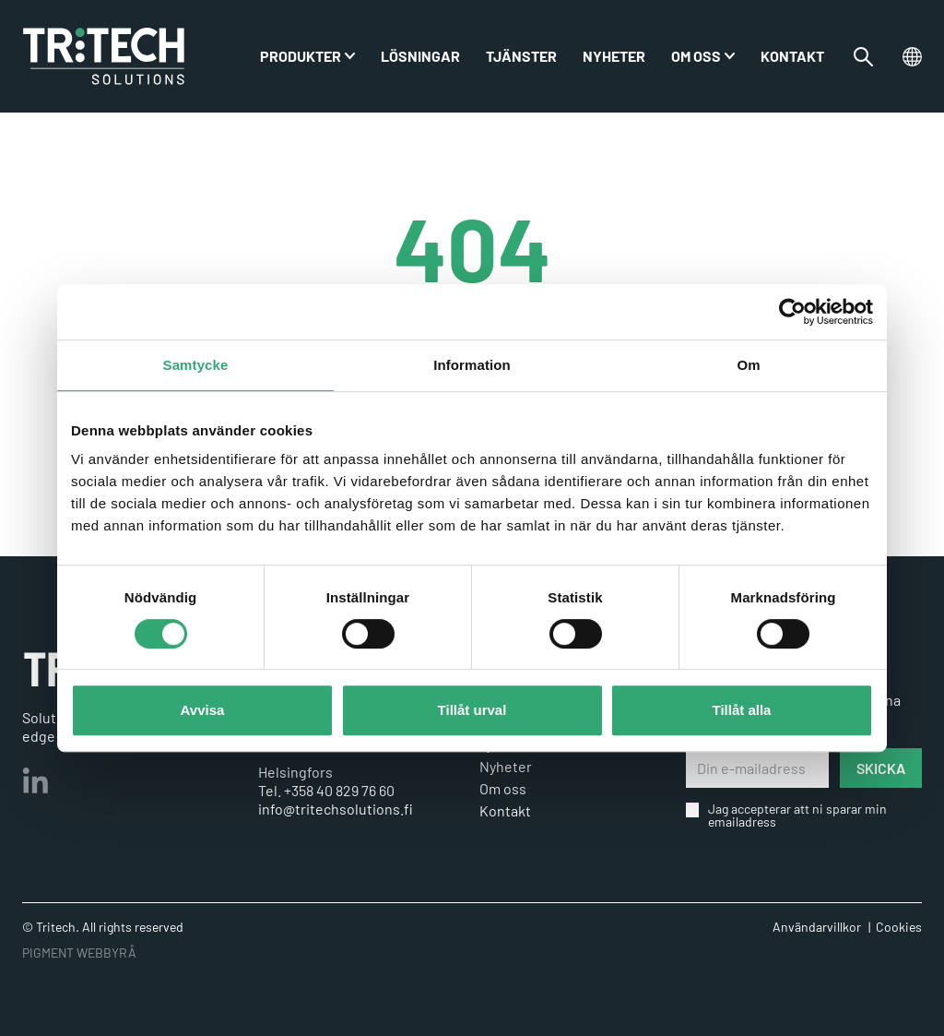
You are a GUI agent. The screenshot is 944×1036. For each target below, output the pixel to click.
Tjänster (521, 56)
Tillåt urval (472, 710)
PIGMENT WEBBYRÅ (79, 952)
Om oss (696, 56)
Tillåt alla (742, 710)
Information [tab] (472, 365)
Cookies (899, 927)
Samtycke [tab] (196, 365)
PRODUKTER (300, 56)
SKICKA (880, 768)
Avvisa (203, 710)
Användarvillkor (817, 927)
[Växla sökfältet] (863, 56)
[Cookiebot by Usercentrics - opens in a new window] (792, 312)
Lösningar (420, 56)
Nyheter (614, 56)
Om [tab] (748, 365)
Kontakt (792, 56)
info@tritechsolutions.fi (335, 808)
